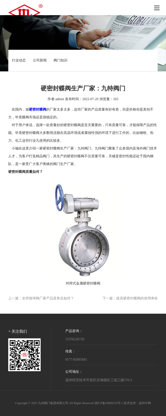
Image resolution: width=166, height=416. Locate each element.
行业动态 (19, 60)
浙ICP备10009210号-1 (108, 403)
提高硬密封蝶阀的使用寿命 (137, 298)
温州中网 (145, 403)
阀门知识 (60, 60)
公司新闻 (40, 60)
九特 (80, 148)
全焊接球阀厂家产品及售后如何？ (48, 298)
